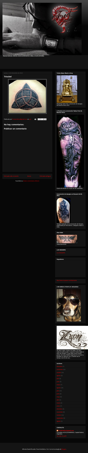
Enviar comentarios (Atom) (31, 181)
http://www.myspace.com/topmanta (67, 280)
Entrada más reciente (11, 176)
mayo (58, 397)
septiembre (60, 418)
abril (58, 400)
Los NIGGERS (61, 253)
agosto (59, 375)
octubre (59, 372)
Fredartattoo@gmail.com (66, 430)
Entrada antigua (45, 176)
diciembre (59, 366)
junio (58, 381)
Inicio (29, 176)
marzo (58, 384)
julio (58, 378)
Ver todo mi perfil (61, 436)
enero (58, 406)
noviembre (60, 369)
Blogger (64, 449)
